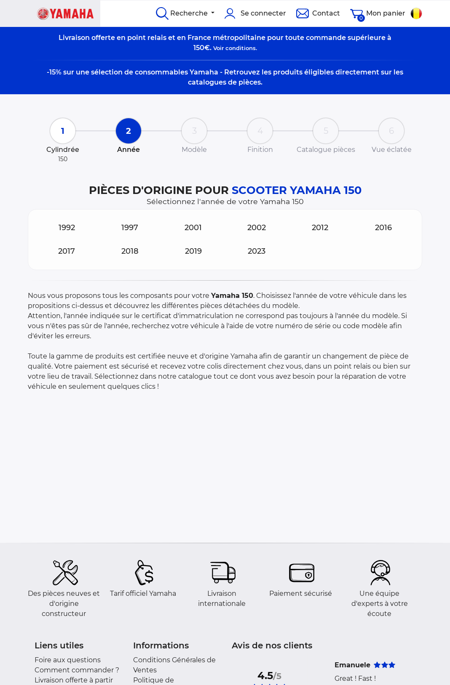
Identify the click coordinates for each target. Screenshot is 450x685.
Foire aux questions (68, 660)
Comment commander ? (77, 670)
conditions (240, 48)
